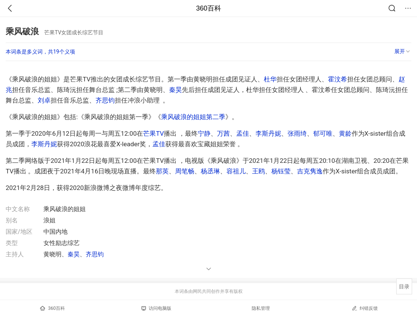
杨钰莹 (281, 171)
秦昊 (175, 89)
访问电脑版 (156, 308)
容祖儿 (236, 171)
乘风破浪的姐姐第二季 (193, 117)
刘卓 (44, 100)
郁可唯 (322, 133)
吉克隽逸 (310, 171)
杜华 (270, 79)
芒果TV (153, 133)
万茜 (223, 133)
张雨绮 (297, 133)
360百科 (208, 8)
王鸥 (258, 171)
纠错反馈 (365, 308)
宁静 (204, 133)
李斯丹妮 (268, 133)
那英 (162, 171)
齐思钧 (105, 100)
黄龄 (345, 133)
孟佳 (242, 133)
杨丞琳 (210, 171)
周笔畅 (184, 171)
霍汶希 (337, 79)
